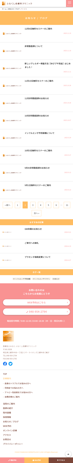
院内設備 (7, 412)
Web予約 (36, 460)
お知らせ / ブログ (14, 9)
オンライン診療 (10, 430)
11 (67, 204)
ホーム (4, 9)
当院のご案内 (9, 403)
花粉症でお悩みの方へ (14, 388)
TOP (5, 373)
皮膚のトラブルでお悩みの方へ (18, 383)
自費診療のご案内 (12, 396)
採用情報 (7, 417)
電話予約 (12, 460)
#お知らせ (56, 279)
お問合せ (7, 439)
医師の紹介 (8, 408)
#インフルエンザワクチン (41, 279)
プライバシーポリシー (13, 443)
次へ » (36, 213)
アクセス (61, 460)
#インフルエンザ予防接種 (21, 279)
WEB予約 (7, 425)
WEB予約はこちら (36, 302)
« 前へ (7, 204)
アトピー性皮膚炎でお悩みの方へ (19, 392)
